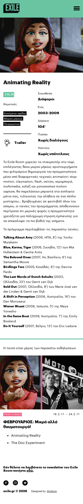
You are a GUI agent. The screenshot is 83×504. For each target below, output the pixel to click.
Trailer (20, 142)
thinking (52, 491)
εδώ (30, 470)
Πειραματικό (12, 123)
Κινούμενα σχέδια (15, 113)
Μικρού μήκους (13, 118)
